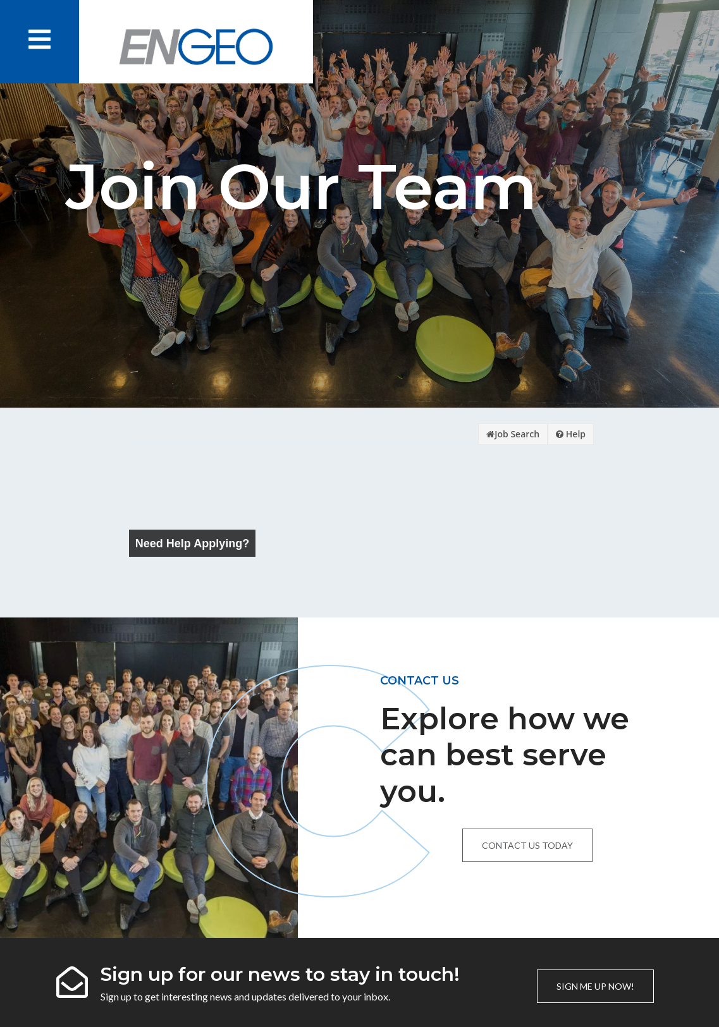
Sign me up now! (595, 986)
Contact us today (527, 845)
